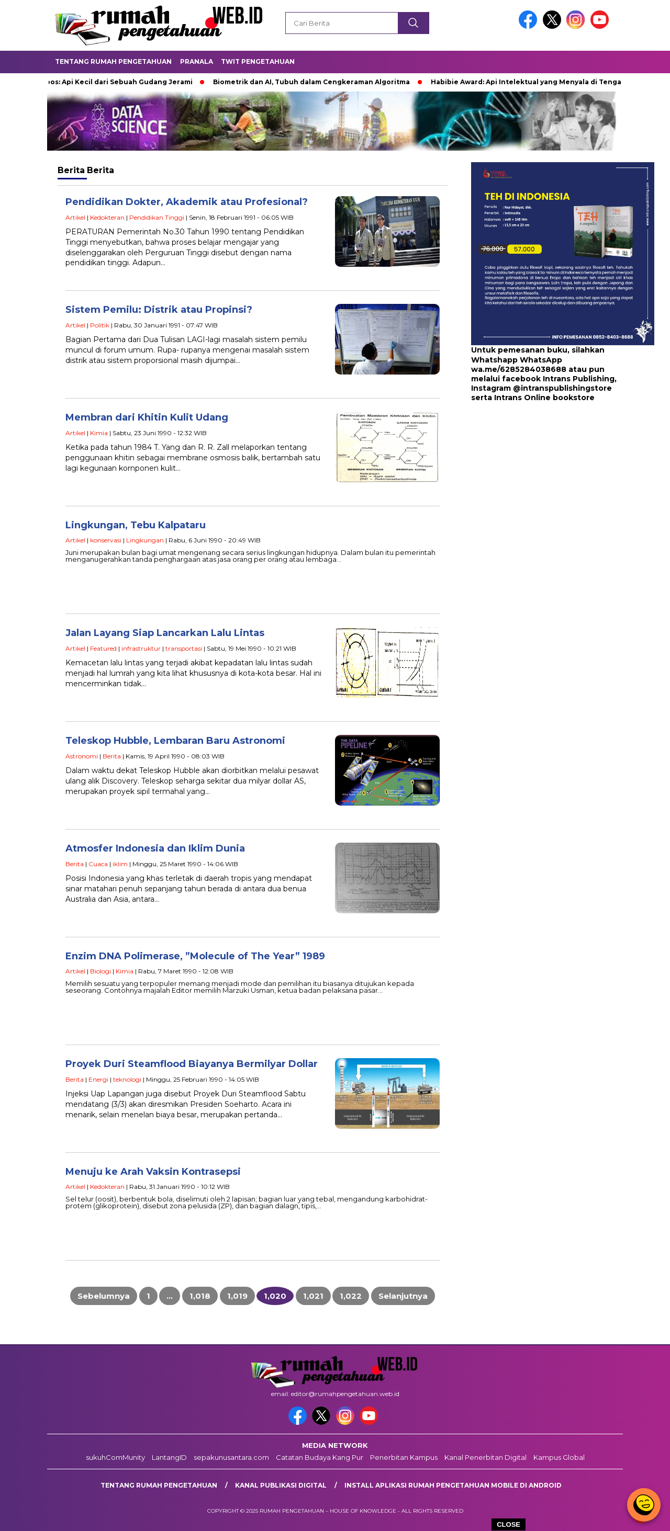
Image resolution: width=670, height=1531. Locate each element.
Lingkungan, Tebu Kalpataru (135, 525)
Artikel (75, 217)
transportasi (183, 648)
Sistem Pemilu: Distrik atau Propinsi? (158, 309)
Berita (112, 756)
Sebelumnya (103, 1296)
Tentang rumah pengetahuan (158, 1485)
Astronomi (81, 756)
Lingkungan (145, 540)
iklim (120, 864)
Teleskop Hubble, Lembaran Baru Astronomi (175, 740)
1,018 (199, 1296)
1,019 (237, 1296)
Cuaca (98, 864)
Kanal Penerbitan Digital (485, 1457)
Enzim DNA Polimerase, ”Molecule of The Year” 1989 (195, 956)
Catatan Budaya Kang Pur (319, 1457)
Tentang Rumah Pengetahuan (113, 61)
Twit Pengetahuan (258, 61)
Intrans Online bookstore (544, 397)
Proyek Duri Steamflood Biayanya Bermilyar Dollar (191, 1064)
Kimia (99, 433)
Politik (99, 325)
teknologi (127, 1079)
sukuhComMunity (115, 1457)
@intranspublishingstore (562, 388)
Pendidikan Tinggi (156, 217)
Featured (103, 648)
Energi (98, 1079)
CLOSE (508, 1524)
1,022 (351, 1296)
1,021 (313, 1296)
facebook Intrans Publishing (558, 378)
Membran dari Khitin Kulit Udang (146, 417)
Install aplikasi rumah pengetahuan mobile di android (453, 1485)
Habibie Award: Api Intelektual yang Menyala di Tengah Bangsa (545, 82)
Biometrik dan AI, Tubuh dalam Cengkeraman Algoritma (314, 82)
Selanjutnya (403, 1296)
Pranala (196, 61)
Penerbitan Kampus (404, 1457)
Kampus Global (559, 1457)
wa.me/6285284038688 (518, 369)
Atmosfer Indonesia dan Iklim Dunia (155, 848)
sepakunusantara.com (231, 1457)
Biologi (100, 971)
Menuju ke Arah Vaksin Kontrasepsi (153, 1171)
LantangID (169, 1457)
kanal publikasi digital (281, 1485)
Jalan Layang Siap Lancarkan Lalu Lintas (164, 633)
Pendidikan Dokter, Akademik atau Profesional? (186, 202)
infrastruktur (141, 648)
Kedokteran (107, 217)
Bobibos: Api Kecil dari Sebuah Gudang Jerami (114, 82)
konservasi (105, 540)
